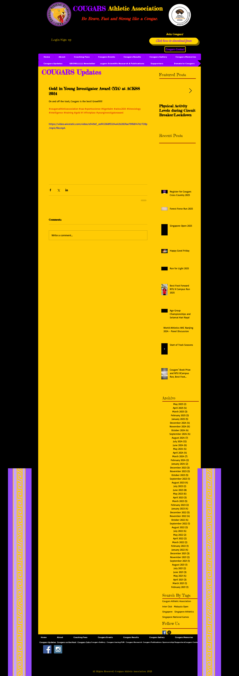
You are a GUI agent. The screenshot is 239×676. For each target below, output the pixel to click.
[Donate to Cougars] (184, 63)
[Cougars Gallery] (98, 642)
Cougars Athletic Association (176, 601)
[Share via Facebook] (50, 190)
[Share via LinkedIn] (66, 190)
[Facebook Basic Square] (164, 632)
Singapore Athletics (184, 611)
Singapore (167, 611)
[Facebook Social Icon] (47, 649)
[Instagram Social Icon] (58, 649)
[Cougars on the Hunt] (66, 642)
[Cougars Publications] (152, 642)
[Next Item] (190, 90)
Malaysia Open (181, 606)
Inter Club (167, 606)
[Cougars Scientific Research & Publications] (121, 63)
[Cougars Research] (133, 642)
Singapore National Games (175, 616)
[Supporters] (156, 63)
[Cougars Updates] (53, 63)
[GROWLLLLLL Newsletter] (82, 63)
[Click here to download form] (173, 41)
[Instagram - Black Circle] (169, 632)
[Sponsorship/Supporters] (173, 642)
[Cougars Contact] (175, 49)
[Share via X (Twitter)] (58, 190)
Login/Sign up (61, 39)
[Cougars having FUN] (115, 642)
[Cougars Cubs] (84, 642)
